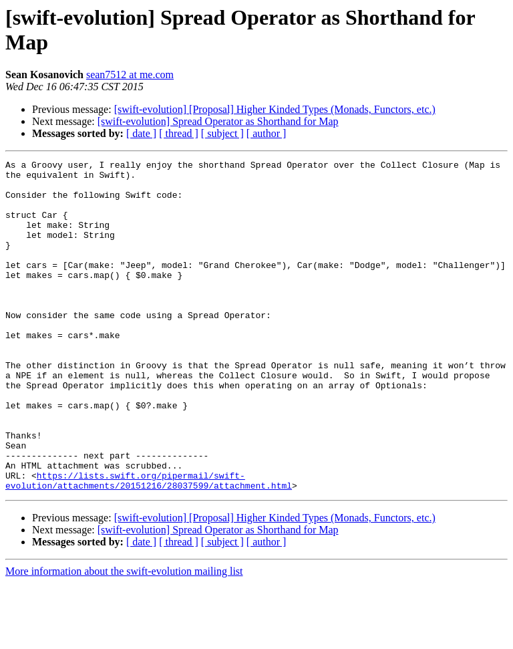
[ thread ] (178, 133)
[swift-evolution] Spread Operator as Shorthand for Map (218, 121)
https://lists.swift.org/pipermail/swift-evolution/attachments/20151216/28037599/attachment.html (148, 545)
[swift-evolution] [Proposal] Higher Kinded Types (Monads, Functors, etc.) (275, 109)
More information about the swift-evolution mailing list (124, 637)
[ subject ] (222, 133)
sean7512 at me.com (130, 74)
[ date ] (141, 133)
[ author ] (266, 133)
